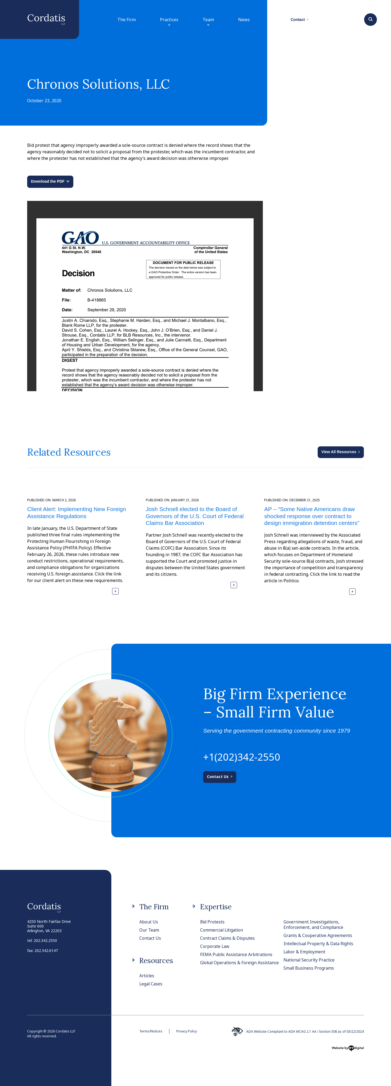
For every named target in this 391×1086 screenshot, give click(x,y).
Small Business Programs (309, 968)
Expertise (216, 906)
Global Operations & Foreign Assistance (229, 965)
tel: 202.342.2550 (42, 940)
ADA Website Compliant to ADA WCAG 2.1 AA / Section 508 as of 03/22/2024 (297, 1032)
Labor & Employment (304, 952)
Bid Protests (212, 922)
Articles (147, 976)
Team (208, 22)
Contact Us (150, 938)
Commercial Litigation (222, 930)
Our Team (149, 930)
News (244, 20)
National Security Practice (309, 960)
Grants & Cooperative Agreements (318, 935)
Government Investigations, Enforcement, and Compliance (313, 924)
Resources (156, 960)
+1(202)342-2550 (241, 757)
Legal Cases (151, 984)
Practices (169, 22)
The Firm (126, 20)
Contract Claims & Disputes (228, 938)
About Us (148, 922)
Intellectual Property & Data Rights (319, 944)
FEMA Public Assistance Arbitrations (237, 954)
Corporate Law (215, 946)
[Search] (370, 18)
